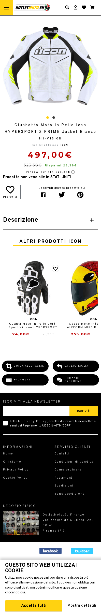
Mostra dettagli (81, 605)
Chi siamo (12, 462)
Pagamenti (64, 478)
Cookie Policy (15, 478)
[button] (48, 117)
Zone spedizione (69, 494)
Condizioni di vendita (74, 462)
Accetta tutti (33, 605)
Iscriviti (84, 411)
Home (8, 454)
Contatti (61, 454)
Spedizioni (64, 486)
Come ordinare (68, 470)
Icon (64, 145)
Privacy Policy (34, 421)
